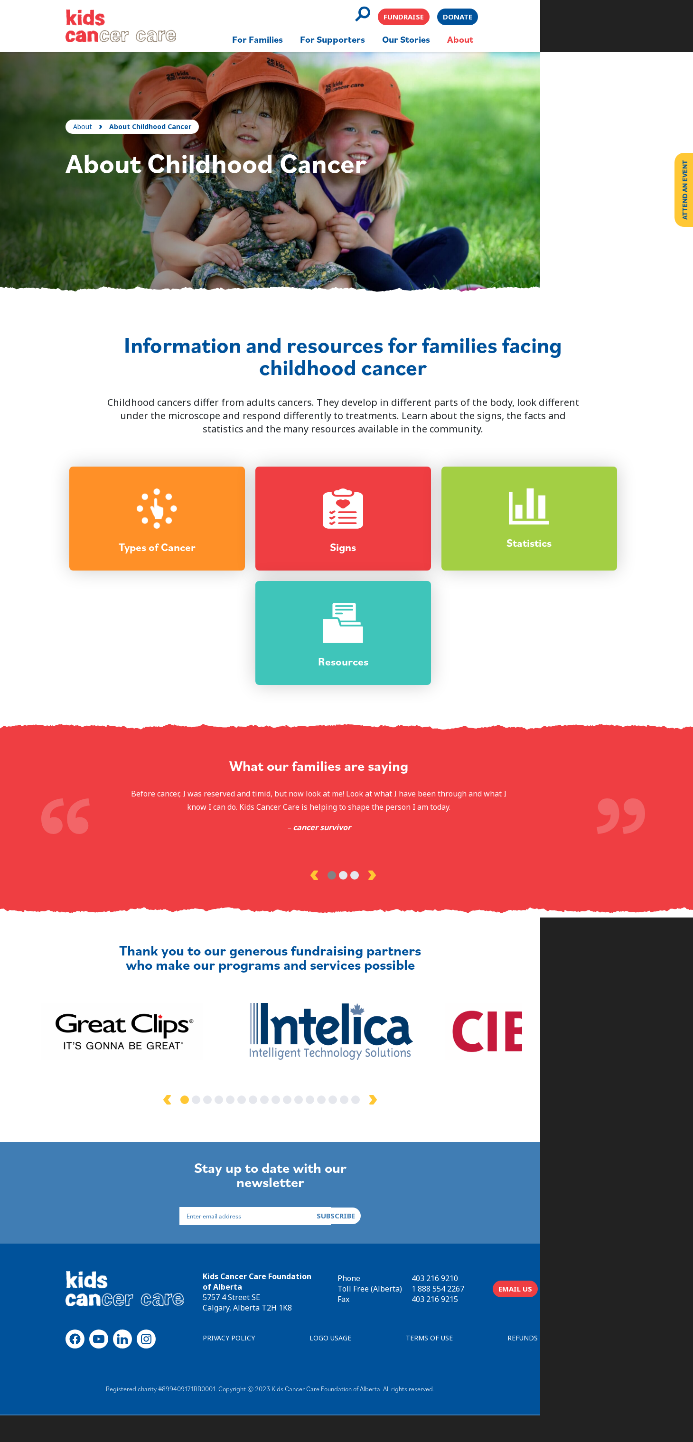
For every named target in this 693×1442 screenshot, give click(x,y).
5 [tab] (306, 1129)
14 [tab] (409, 1129)
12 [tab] (386, 1129)
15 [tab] (420, 1129)
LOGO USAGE (382, 1367)
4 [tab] (295, 1129)
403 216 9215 (509, 1323)
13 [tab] (397, 1129)
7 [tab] (329, 1129)
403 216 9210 (509, 1302)
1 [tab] (335, 902)
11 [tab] (375, 1129)
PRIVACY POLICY (269, 1367)
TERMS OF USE (492, 1367)
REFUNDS (596, 1367)
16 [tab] (432, 1129)
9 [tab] (352, 1129)
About (98, 112)
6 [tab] (318, 1129)
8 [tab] (341, 1129)
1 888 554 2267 (512, 1312)
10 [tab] (363, 1129)
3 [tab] (358, 902)
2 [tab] (346, 902)
